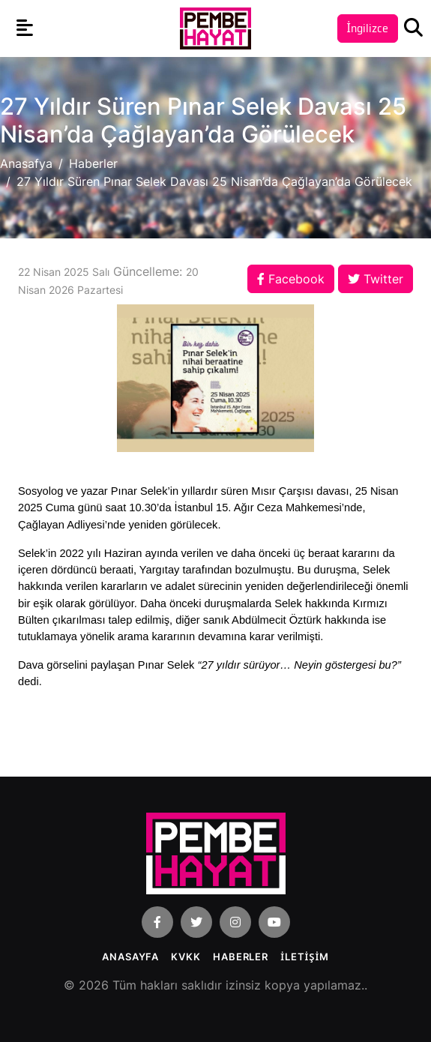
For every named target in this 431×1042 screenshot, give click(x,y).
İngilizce (367, 28)
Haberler (93, 163)
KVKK (186, 957)
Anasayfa (130, 957)
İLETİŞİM (304, 957)
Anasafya (26, 163)
